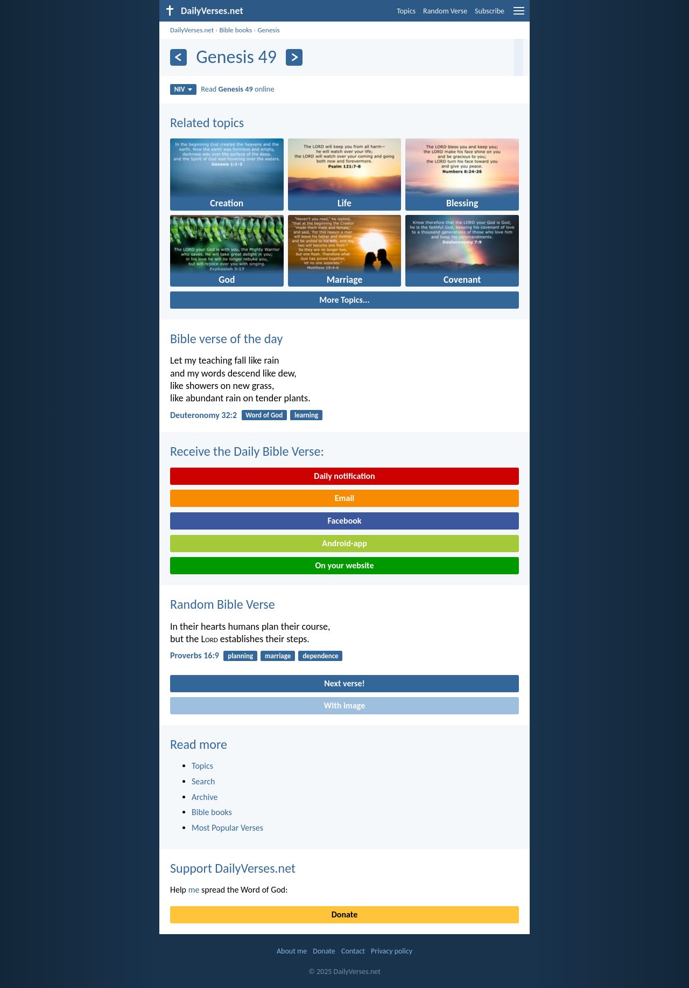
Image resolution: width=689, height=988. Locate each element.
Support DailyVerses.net (233, 868)
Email (345, 498)
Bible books (235, 30)
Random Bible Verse (222, 604)
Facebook (344, 521)
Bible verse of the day (226, 338)
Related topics (207, 122)
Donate (344, 914)
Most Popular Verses (227, 828)
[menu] (519, 15)
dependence (321, 656)
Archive (204, 797)
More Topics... (344, 300)
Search (203, 781)
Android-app (344, 543)
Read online (237, 89)
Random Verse (445, 11)
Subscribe (489, 11)
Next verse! (344, 683)
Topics (406, 11)
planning (240, 656)
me (194, 890)
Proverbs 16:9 (194, 655)
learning (306, 415)
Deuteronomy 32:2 (203, 415)
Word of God (264, 415)
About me (292, 951)
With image (344, 705)
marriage (278, 656)
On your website (344, 565)
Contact (353, 951)
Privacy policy (391, 951)
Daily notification (344, 476)
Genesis (268, 30)
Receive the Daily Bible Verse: (247, 451)
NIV (183, 89)
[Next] (294, 57)
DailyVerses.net (192, 30)
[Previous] (178, 57)
